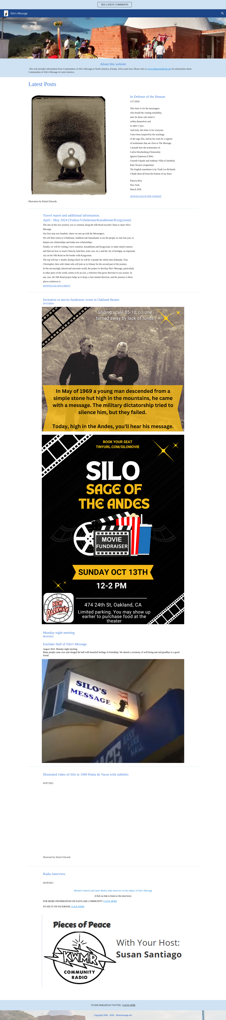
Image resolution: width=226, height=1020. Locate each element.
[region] (113, 4)
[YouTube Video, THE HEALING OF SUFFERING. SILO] (113, 822)
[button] (222, 13)
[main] (113, 68)
